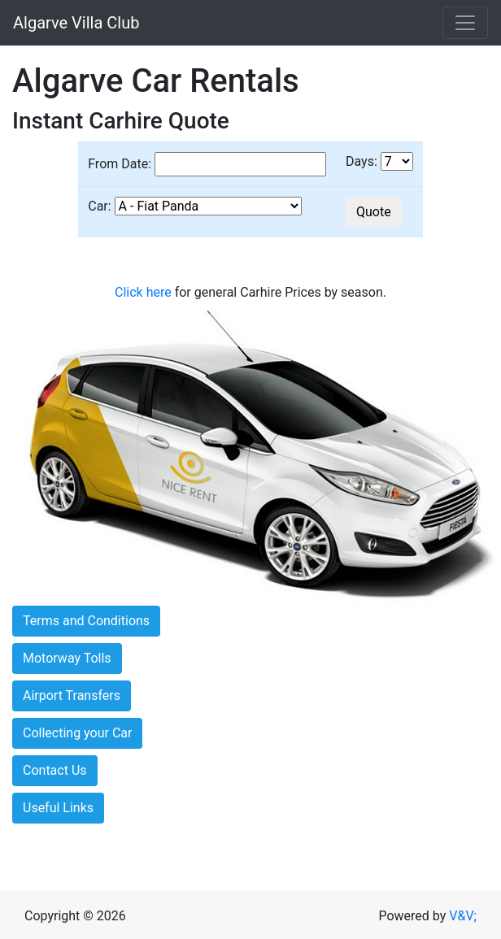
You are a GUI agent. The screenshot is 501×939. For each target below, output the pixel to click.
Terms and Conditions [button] (86, 620)
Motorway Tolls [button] (67, 658)
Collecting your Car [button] (77, 733)
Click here (143, 292)
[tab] (250, 621)
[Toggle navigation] (465, 23)
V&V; (463, 916)
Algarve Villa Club (76, 23)
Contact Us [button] (55, 770)
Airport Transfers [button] (71, 695)
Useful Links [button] (58, 807)
